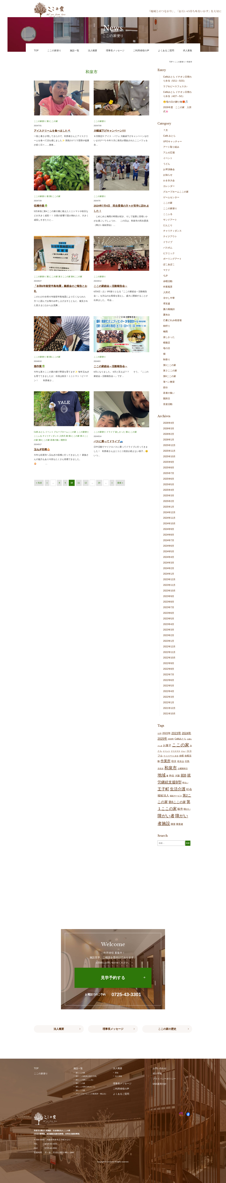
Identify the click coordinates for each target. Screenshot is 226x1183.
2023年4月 (168, 624)
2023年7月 (168, 607)
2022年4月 (168, 691)
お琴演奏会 (169, 169)
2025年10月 (169, 456)
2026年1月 (168, 439)
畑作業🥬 (39, 366)
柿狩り (166, 326)
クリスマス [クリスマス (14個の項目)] (175, 751)
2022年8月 (168, 669)
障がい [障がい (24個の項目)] (187, 809)
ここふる (38, 436)
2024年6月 (168, 546)
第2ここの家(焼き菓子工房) (86, 1076)
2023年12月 (169, 579)
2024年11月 (169, 518)
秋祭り (166, 359)
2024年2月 (168, 568)
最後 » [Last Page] (120, 483)
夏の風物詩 (169, 309)
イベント (49, 432)
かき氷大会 (169, 180)
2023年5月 (168, 618)
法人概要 (59, 1029)
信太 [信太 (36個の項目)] (173, 761)
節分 (165, 387)
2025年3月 (168, 495)
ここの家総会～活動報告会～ (110, 286)
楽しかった (120, 432)
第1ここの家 (52, 121)
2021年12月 (169, 708)
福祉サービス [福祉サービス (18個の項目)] (176, 796)
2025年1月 (168, 507)
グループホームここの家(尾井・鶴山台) (91, 1094)
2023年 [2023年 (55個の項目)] (176, 733)
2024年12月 (169, 512)
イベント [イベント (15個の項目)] (166, 751)
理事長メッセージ (113, 1029)
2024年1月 (168, 574)
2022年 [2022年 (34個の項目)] (166, 733)
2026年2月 (168, 434)
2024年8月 (168, 534)
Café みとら (39, 432)
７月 (165, 130)
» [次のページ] (112, 483)
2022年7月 (168, 674)
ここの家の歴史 (167, 1029)
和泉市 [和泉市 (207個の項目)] (170, 767)
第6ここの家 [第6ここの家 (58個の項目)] (177, 802)
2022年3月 (168, 697)
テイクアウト (170, 236)
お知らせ (167, 175)
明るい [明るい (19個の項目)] (185, 783)
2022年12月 (169, 646)
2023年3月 (168, 629)
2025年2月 (168, 501)
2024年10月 (169, 523)
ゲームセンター (171, 197)
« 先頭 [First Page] (39, 483)
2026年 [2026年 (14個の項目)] (171, 739)
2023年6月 (168, 613)
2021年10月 (169, 713)
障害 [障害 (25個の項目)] (173, 824)
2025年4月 (168, 490)
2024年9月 (168, 529)
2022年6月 (168, 680)
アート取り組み (171, 147)
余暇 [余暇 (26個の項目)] (181, 755)
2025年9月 (168, 462)
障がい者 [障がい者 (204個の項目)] (166, 816)
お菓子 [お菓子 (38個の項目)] (167, 745)
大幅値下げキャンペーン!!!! (110, 130)
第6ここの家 (76, 276)
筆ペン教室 (169, 382)
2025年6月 (168, 479)
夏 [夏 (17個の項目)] (167, 776)
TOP (171, 62)
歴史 (116, 1073)
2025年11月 (169, 451)
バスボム (167, 247)
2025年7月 (168, 473)
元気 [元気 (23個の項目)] (187, 761)
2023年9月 (168, 596)
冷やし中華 (169, 298)
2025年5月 (168, 484)
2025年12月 (169, 445)
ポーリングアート (172, 259)
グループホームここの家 (65, 432)
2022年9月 (168, 663)
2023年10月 (169, 590)
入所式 (62, 436)
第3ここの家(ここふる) (84, 1080)
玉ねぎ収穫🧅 (42, 449)
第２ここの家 (64, 276)
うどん (166, 164)
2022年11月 (169, 652)
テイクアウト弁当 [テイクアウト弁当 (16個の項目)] (170, 756)
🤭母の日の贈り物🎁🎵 (175, 102)
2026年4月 (168, 423)
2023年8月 (168, 602)
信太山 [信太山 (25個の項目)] (180, 761)
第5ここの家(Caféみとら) (85, 1087)
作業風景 (167, 286)
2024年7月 (168, 540)
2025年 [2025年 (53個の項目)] (162, 738)
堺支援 (166, 303)
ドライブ (110, 432)
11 (79, 483)
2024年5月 (168, 551)
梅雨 (165, 331)
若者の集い (55, 440)
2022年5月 (168, 685)
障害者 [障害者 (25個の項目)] (179, 824)
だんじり (167, 225)
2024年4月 (168, 557)
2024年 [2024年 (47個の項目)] (186, 733)
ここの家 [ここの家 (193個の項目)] (180, 745)
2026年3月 (168, 428)
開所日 (64, 440)
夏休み (166, 314)
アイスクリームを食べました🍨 (52, 130)
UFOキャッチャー (172, 141)
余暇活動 (167, 281)
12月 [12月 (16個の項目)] (160, 733)
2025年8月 (168, 467)
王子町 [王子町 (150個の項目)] (163, 789)
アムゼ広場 (169, 152)
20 (99, 483)
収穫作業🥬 (40, 205)
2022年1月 (168, 702)
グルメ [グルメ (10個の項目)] (183, 751)
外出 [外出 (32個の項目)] (171, 775)
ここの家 (167, 203)
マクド (166, 270)
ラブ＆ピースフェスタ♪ (175, 86)
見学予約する (113, 977)
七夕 (165, 275)
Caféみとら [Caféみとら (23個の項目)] (180, 739)
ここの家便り (40, 121)
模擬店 (166, 342)
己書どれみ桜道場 (172, 320)
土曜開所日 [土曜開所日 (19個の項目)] (183, 768)
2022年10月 (169, 657)
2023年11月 (169, 585)
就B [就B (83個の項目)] (183, 775)
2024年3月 (168, 562)
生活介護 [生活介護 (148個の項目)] (177, 789)
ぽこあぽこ (169, 264)
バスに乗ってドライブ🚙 (108, 441)
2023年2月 (168, 635)
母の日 (166, 348)
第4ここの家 (80, 1083)
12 (86, 483)
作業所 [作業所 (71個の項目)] (166, 761)
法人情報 (118, 1076)
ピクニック (169, 253)
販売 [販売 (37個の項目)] (180, 808)
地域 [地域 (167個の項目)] (162, 775)
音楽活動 (167, 404)
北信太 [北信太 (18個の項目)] (161, 768)
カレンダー (169, 186)
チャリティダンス (51, 436)
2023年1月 (168, 641)
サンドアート (170, 219)
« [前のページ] (47, 483)
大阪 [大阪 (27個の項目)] (177, 775)
